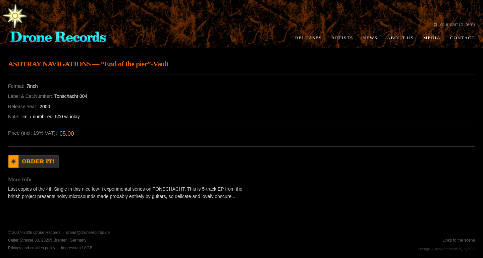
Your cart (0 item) (454, 24)
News (370, 37)
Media (432, 37)
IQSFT (469, 249)
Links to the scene (458, 240)
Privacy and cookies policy (31, 248)
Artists (342, 37)
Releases (308, 37)
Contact (462, 37)
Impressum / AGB (76, 248)
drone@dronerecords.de (88, 232)
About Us (400, 37)
